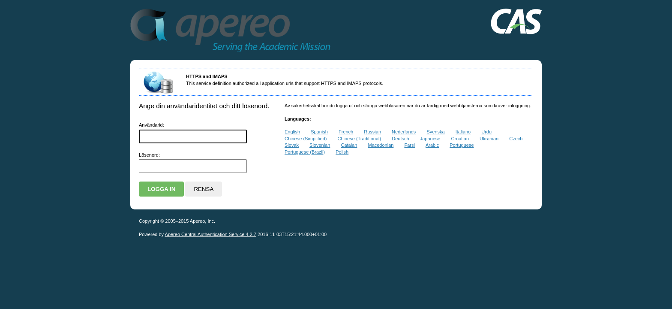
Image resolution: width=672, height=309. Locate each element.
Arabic (432, 145)
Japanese (430, 138)
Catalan (349, 145)
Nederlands (404, 131)
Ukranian (489, 138)
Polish (342, 151)
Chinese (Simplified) (306, 138)
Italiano (463, 131)
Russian (372, 131)
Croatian (460, 138)
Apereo (294, 30)
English (292, 131)
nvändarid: (151, 124)
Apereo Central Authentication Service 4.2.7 (210, 234)
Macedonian (380, 145)
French (346, 131)
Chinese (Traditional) (359, 138)
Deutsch (400, 138)
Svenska (435, 131)
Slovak (292, 145)
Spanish (319, 131)
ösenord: (149, 155)
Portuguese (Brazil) (305, 151)
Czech (515, 138)
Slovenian (319, 145)
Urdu (486, 131)
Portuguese (462, 145)
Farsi (409, 145)
